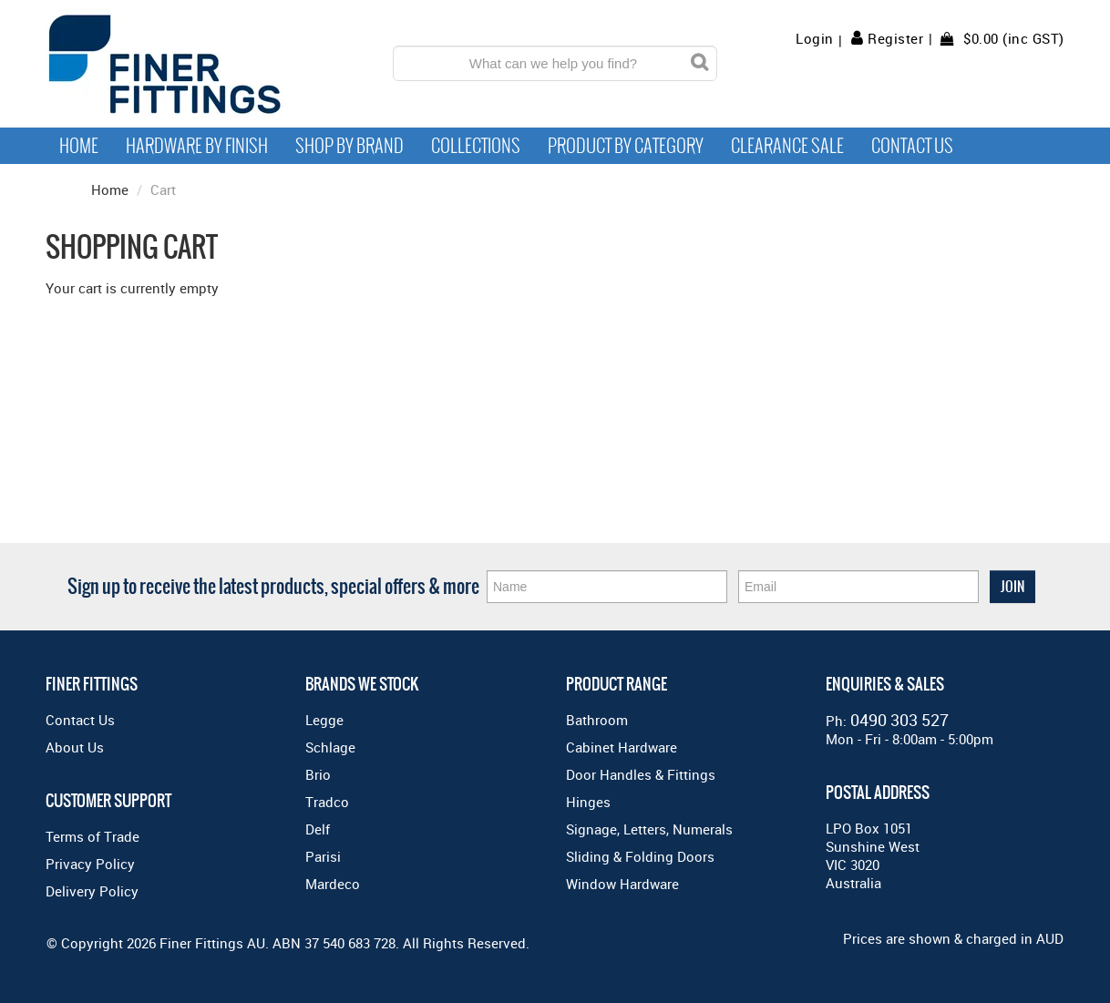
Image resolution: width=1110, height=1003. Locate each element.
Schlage (330, 747)
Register (895, 38)
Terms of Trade (92, 836)
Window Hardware (622, 884)
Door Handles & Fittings (640, 774)
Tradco (327, 802)
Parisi (323, 856)
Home (78, 146)
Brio (318, 774)
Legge (324, 720)
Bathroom (597, 720)
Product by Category (626, 146)
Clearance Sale (787, 146)
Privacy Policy (90, 864)
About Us (75, 747)
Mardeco (332, 884)
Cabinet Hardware (621, 747)
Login (815, 39)
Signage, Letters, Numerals (649, 829)
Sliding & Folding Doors (640, 856)
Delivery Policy (92, 891)
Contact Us (912, 146)
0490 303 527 (899, 720)
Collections (475, 146)
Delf (317, 829)
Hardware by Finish (197, 146)
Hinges (588, 802)
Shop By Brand (349, 146)
